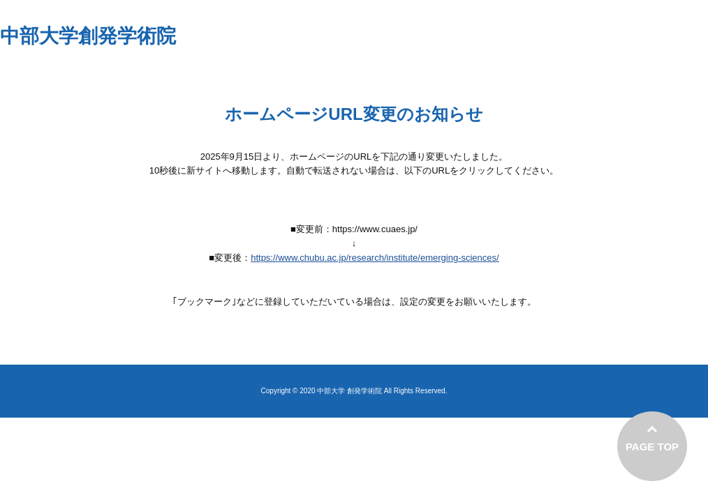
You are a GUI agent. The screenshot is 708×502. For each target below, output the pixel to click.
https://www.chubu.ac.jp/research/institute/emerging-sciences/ (375, 257)
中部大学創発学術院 (88, 36)
